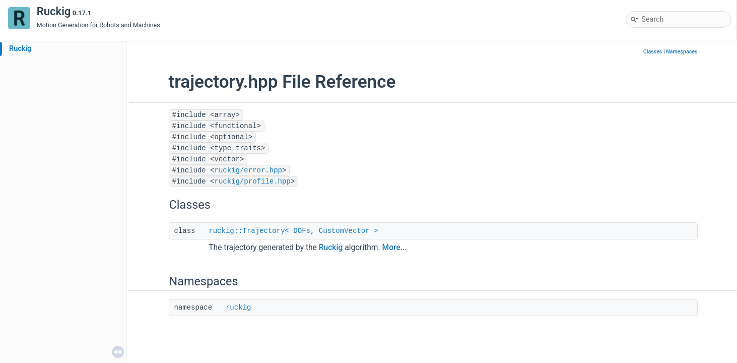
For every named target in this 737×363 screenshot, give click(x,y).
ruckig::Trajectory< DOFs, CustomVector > (293, 231)
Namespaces (681, 51)
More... (394, 247)
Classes (652, 51)
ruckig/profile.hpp (253, 181)
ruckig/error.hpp (248, 170)
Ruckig (20, 48)
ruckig (238, 308)
